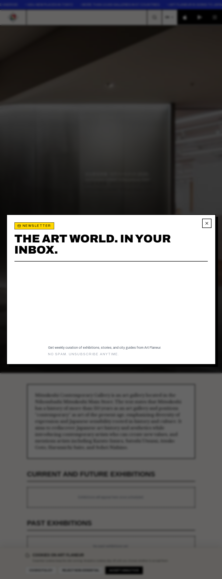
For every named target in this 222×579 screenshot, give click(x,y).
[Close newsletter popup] (206, 223)
